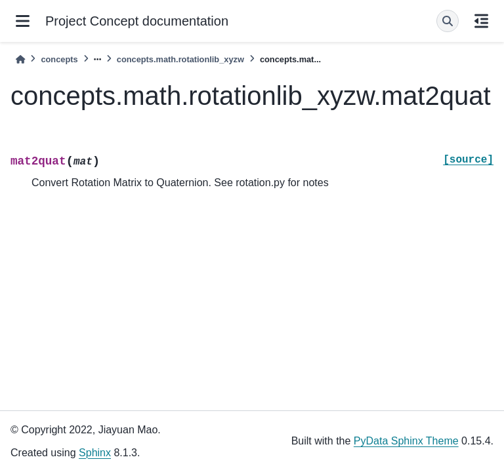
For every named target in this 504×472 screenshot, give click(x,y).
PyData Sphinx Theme (406, 440)
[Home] (20, 59)
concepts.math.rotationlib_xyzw (180, 59)
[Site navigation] (22, 21)
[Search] (447, 21)
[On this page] (481, 21)
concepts (59, 59)
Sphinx (95, 452)
